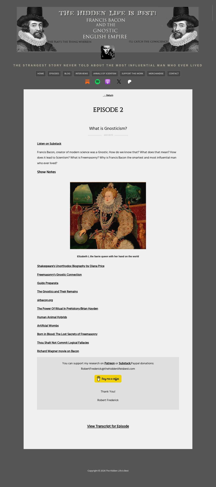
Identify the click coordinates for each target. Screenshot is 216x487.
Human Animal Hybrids (52, 317)
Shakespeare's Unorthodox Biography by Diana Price (70, 266)
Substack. (125, 363)
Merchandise (156, 73)
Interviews (82, 73)
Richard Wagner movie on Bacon (58, 351)
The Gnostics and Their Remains (57, 291)
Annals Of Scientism (104, 73)
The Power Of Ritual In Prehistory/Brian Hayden (67, 308)
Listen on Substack (49, 143)
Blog (67, 73)
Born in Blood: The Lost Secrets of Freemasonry (67, 334)
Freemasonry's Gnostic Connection (59, 274)
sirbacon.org (45, 300)
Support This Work (132, 73)
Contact (174, 73)
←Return (108, 95)
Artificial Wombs (48, 325)
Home (40, 73)
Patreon (109, 363)
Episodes (54, 73)
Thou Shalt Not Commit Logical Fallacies (63, 342)
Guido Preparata (47, 283)
